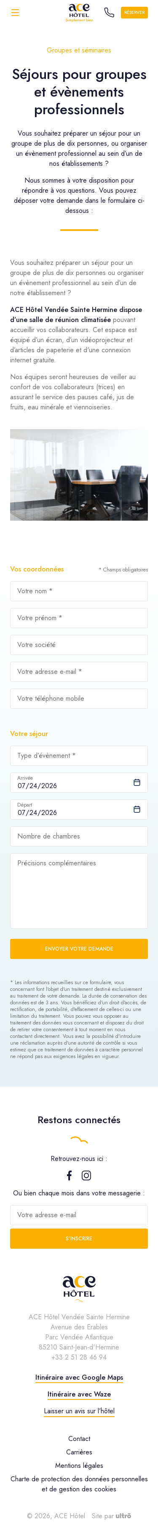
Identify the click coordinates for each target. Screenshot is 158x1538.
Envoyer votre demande (79, 949)
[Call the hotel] (109, 13)
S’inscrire (79, 1238)
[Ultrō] (123, 1516)
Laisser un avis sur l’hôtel (79, 1411)
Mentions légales (79, 1465)
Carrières (79, 1452)
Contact (79, 1439)
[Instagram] (86, 1178)
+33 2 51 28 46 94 (79, 1357)
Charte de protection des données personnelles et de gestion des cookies (79, 1484)
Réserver (134, 12)
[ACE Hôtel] (79, 12)
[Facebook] (69, 1178)
